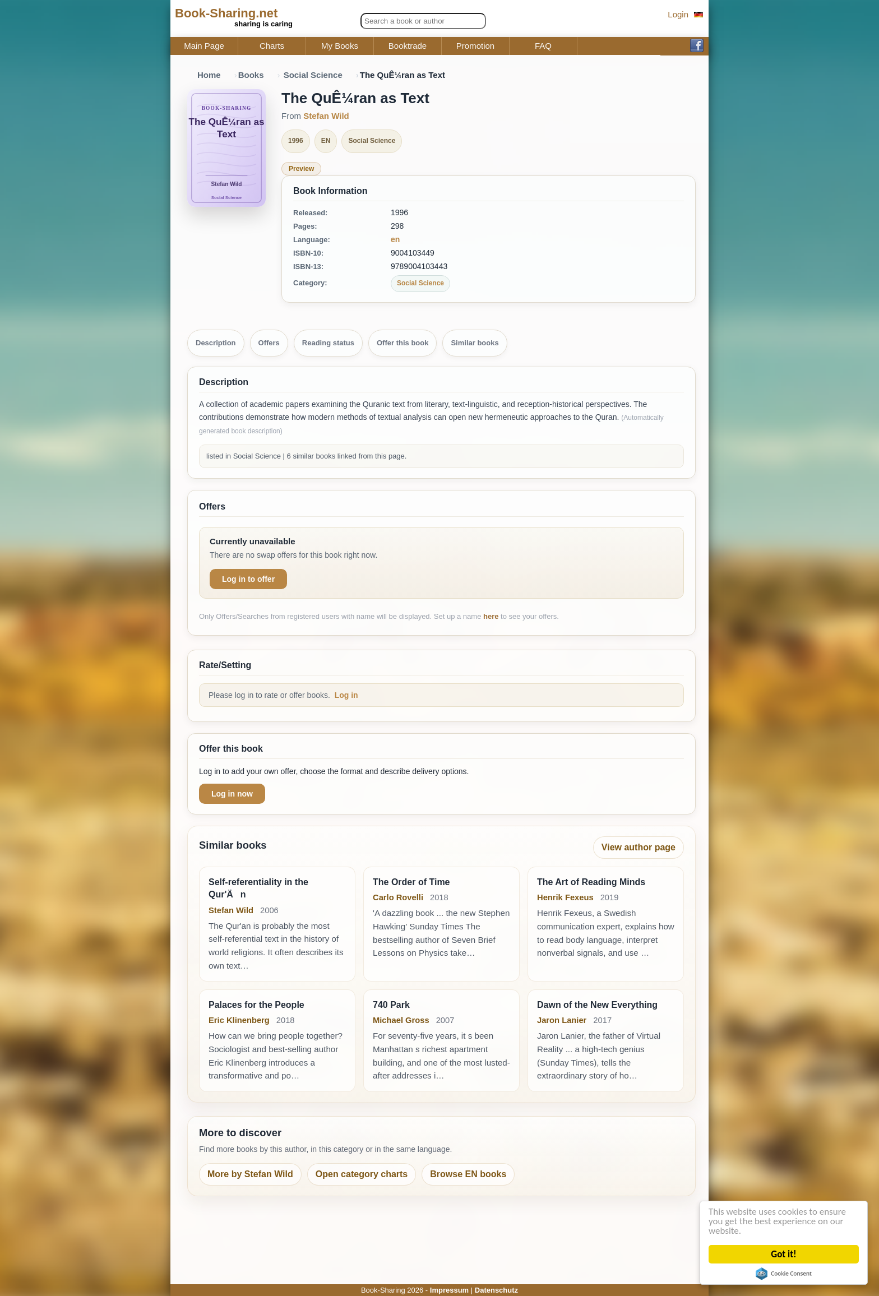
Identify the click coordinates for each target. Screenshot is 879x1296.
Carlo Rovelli (398, 897)
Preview (301, 169)
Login (678, 14)
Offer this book (402, 343)
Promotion (475, 45)
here (490, 616)
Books (251, 75)
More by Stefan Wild (250, 1174)
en (395, 239)
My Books (339, 45)
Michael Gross (401, 1020)
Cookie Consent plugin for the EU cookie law (784, 1273)
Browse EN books (468, 1174)
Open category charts (362, 1174)
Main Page (204, 45)
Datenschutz (496, 1290)
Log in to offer (248, 579)
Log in (346, 695)
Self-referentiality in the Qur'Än (258, 888)
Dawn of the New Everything (597, 1005)
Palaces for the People (256, 1005)
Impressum (449, 1290)
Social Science (313, 75)
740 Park (391, 1005)
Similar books (474, 343)
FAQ (543, 45)
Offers (269, 343)
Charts (272, 45)
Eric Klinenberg (239, 1020)
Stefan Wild (326, 116)
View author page (639, 847)
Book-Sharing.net (226, 13)
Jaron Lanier (561, 1020)
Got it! (784, 1254)
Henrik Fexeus (565, 897)
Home (209, 75)
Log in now (232, 793)
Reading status (328, 343)
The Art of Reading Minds (591, 882)
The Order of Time (411, 882)
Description (216, 343)
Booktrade (407, 45)
